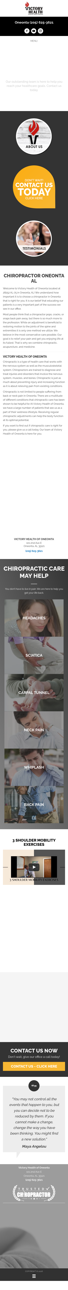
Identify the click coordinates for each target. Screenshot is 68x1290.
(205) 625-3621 (34, 550)
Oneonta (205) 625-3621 (34, 22)
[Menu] (34, 1276)
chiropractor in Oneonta (47, 296)
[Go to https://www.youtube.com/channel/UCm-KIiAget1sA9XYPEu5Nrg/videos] (33, 31)
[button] (34, 98)
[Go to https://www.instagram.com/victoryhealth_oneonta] (40, 31)
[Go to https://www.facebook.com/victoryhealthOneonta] (27, 31)
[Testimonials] (34, 1119)
